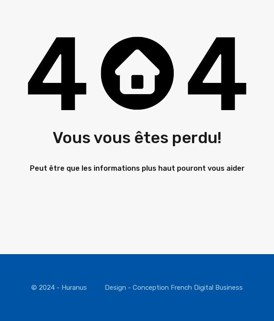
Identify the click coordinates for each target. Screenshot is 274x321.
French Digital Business (207, 288)
